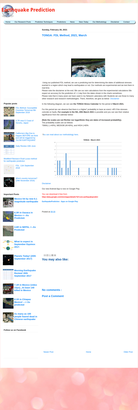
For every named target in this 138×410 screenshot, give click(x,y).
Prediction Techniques (44, 22)
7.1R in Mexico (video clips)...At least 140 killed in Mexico (25, 287)
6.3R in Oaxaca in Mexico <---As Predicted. (23, 215)
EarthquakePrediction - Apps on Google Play (60, 201)
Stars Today (83, 22)
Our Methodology (99, 22)
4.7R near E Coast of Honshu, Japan (24, 122)
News (72, 22)
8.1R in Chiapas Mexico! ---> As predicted (22, 302)
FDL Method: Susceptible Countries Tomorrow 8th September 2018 (26, 110)
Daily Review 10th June (26, 146)
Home (8, 22)
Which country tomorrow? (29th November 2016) (26, 179)
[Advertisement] (88, 50)
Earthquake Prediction (28, 10)
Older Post (128, 352)
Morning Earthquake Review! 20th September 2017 (25, 273)
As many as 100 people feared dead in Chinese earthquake (25, 316)
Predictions (61, 22)
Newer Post (48, 352)
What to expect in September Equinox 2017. (24, 244)
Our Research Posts (23, 22)
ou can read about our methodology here (61, 135)
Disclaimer (115, 22)
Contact (126, 22)
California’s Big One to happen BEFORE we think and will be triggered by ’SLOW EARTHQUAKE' (27, 136)
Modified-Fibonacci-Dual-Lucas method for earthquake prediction (20, 160)
